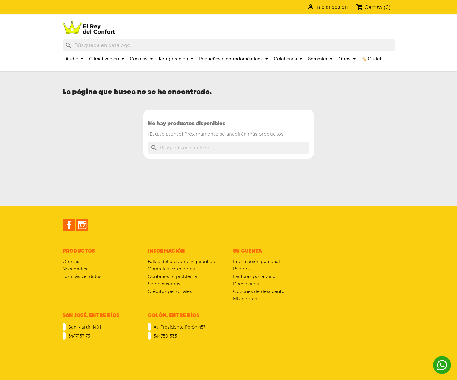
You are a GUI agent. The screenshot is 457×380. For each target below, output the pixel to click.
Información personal (256, 262)
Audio (74, 59)
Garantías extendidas (171, 269)
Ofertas (71, 262)
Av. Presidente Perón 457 (178, 327)
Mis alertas (245, 299)
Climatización (106, 59)
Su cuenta (247, 250)
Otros (347, 59)
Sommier (320, 59)
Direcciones (246, 284)
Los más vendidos (82, 276)
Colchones (288, 59)
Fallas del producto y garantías (181, 262)
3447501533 (164, 336)
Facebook (69, 225)
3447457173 (78, 336)
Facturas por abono (254, 276)
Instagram (82, 225)
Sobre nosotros (164, 284)
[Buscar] (229, 45)
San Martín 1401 (84, 327)
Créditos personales (170, 291)
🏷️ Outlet (372, 59)
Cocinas (141, 59)
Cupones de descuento (258, 291)
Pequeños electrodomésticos (233, 59)
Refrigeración (176, 59)
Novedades (75, 269)
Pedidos (242, 269)
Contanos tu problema (172, 276)
